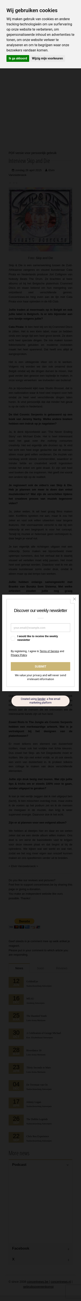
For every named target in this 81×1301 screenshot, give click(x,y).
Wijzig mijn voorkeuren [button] (47, 58)
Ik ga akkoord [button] (18, 58)
